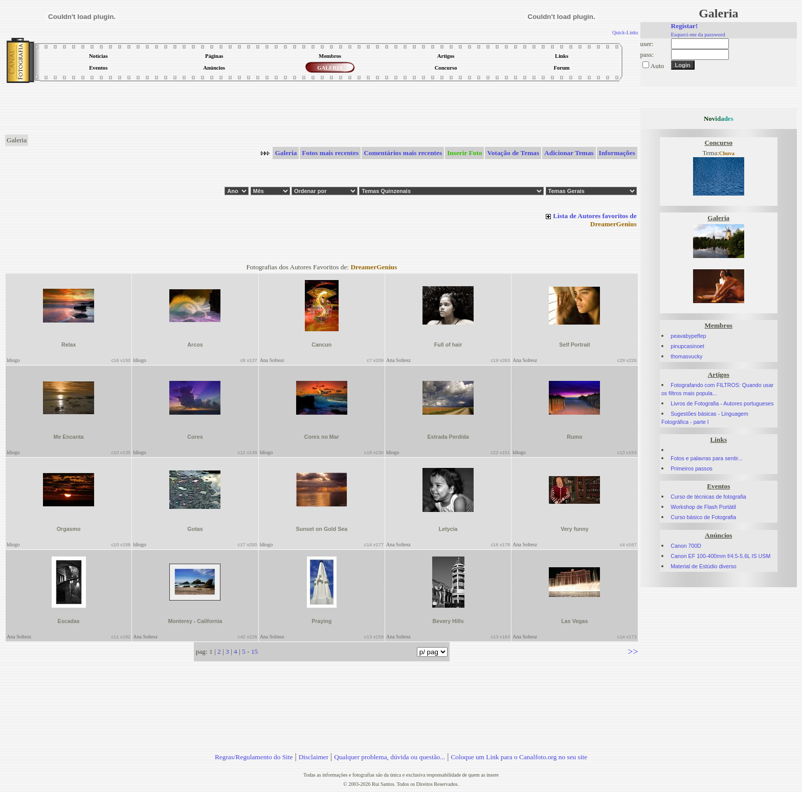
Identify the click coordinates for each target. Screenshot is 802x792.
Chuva (726, 153)
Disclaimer (313, 757)
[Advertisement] (322, 110)
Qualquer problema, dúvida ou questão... (389, 757)
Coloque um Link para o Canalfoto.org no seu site (519, 757)
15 (254, 651)
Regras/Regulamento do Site (254, 757)
